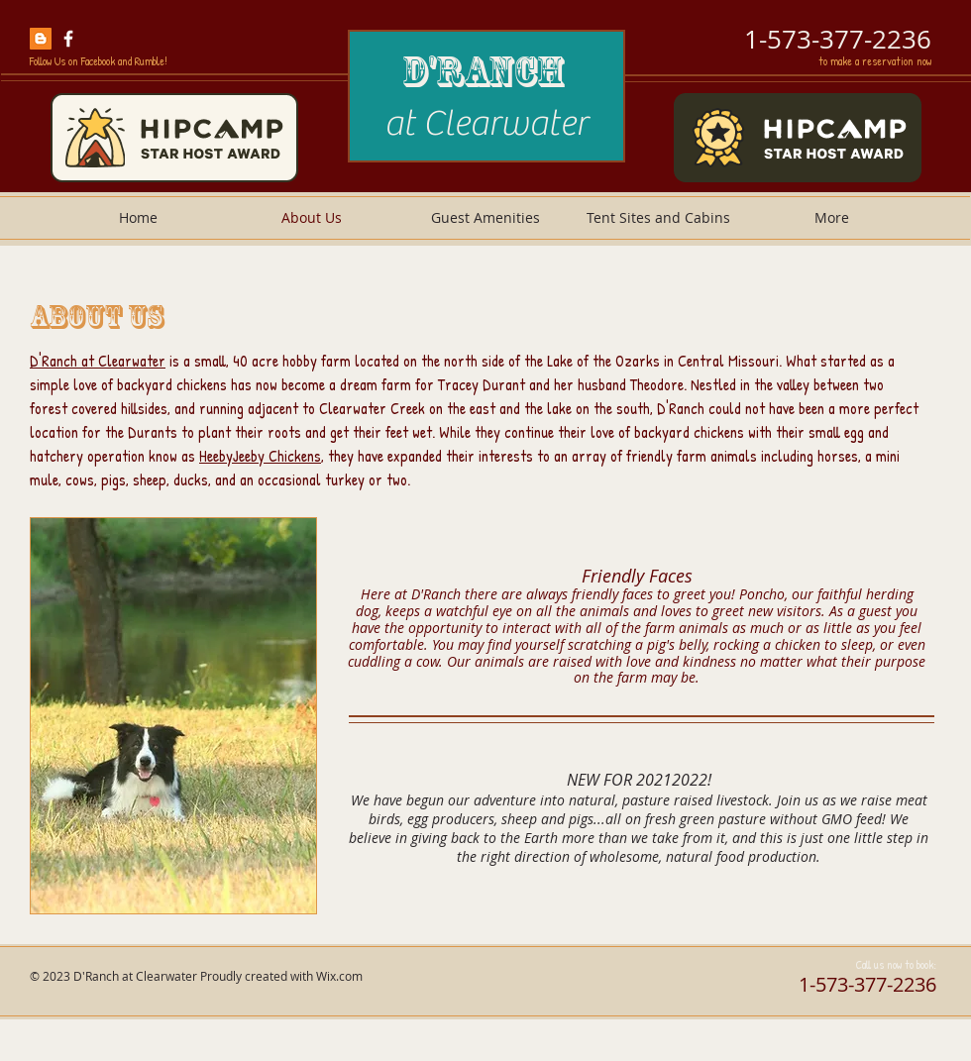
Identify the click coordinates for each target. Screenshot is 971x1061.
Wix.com (339, 976)
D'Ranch (486, 71)
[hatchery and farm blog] (41, 39)
